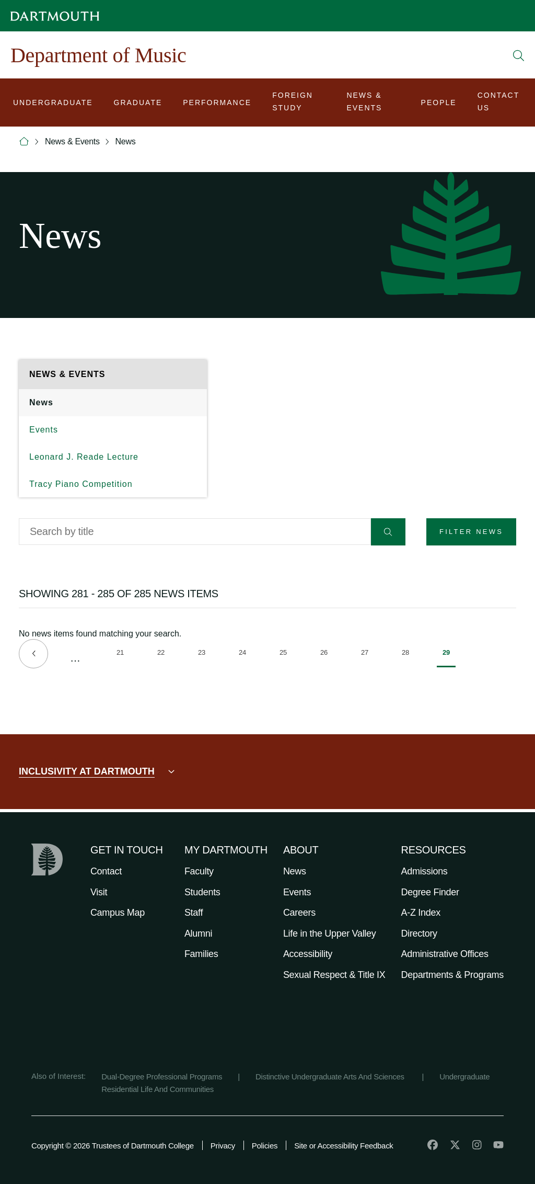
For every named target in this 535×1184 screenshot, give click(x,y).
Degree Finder (430, 892)
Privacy (223, 1145)
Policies (264, 1145)
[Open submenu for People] (439, 104)
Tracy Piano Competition (81, 484)
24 (245, 654)
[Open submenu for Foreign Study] (298, 103)
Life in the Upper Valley (329, 933)
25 (286, 654)
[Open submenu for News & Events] (373, 103)
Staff (193, 912)
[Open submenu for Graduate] (138, 104)
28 (408, 654)
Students (202, 892)
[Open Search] (519, 55)
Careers (299, 912)
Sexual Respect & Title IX (334, 975)
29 (449, 657)
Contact (106, 871)
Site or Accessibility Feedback (343, 1145)
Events (43, 429)
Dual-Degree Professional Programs (161, 1076)
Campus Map (117, 912)
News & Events (72, 141)
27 (367, 654)
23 (204, 654)
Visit (98, 892)
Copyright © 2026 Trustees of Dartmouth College (112, 1145)
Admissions (424, 871)
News (125, 141)
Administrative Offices (445, 954)
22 (163, 654)
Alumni (198, 933)
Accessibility (307, 954)
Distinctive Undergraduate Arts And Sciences (330, 1076)
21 (123, 654)
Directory (419, 933)
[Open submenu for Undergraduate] (53, 104)
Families (201, 954)
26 (326, 654)
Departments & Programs (452, 975)
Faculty (199, 871)
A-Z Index (420, 912)
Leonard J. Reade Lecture (83, 456)
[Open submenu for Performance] (217, 104)
